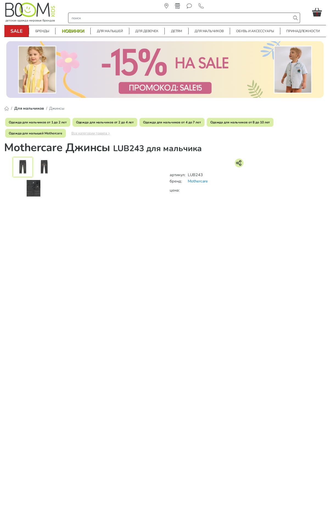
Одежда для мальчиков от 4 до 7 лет (172, 122)
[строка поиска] (180, 18)
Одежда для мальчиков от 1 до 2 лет (38, 122)
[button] (319, 12)
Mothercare (198, 181)
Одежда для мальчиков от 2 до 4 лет (105, 122)
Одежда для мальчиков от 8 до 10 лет (240, 122)
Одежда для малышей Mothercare (35, 133)
